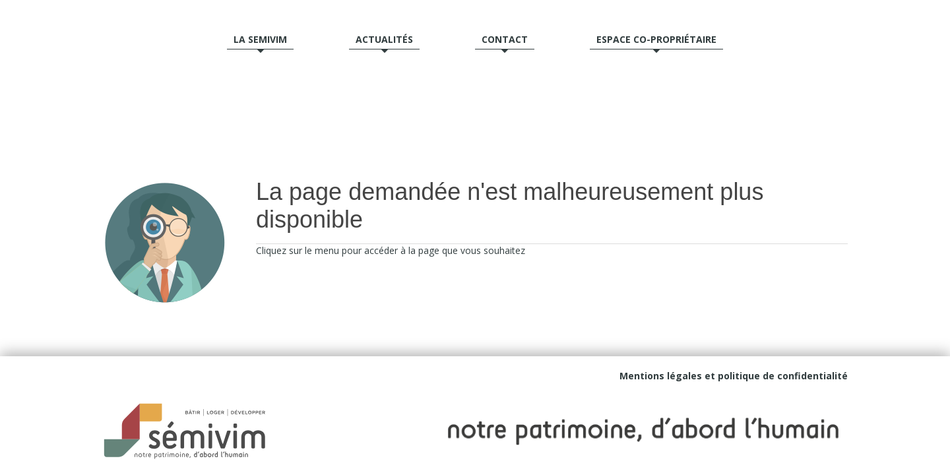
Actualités (384, 39)
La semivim (260, 39)
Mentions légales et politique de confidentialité (733, 375)
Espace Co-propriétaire (656, 39)
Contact (505, 39)
